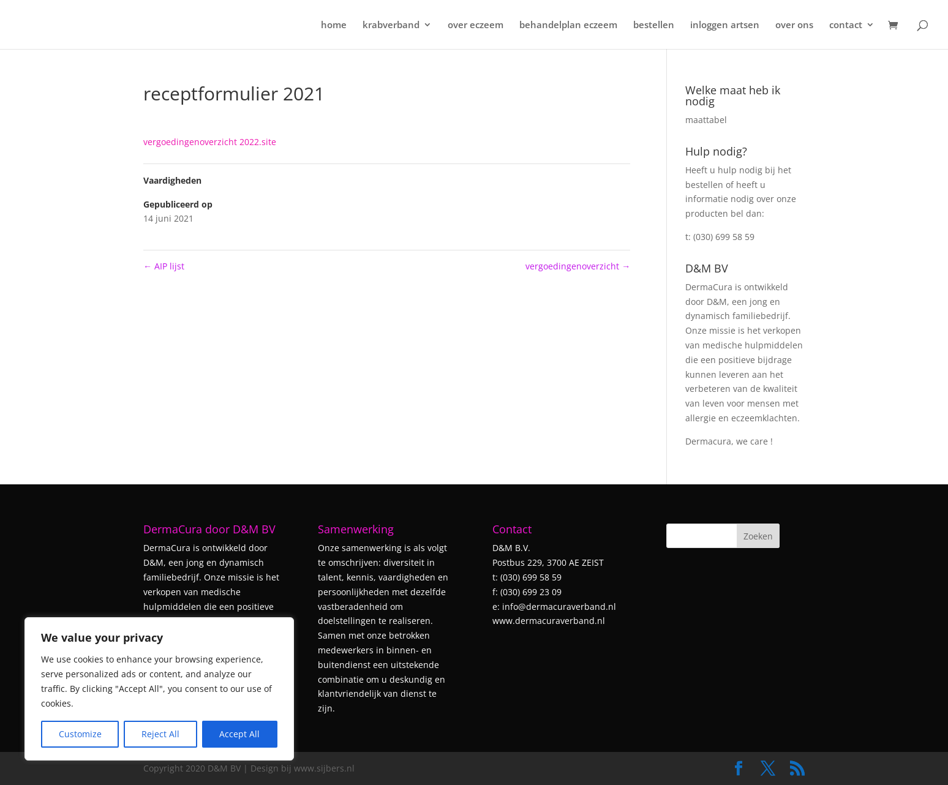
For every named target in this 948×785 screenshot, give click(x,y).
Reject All (160, 734)
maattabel (706, 120)
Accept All (239, 734)
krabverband (391, 25)
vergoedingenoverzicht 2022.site (209, 142)
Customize (80, 734)
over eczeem (475, 25)
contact (845, 25)
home (334, 25)
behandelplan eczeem (568, 25)
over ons (794, 25)
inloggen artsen (724, 25)
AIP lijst (163, 266)
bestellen (653, 25)
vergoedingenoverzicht (577, 266)
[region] (159, 689)
